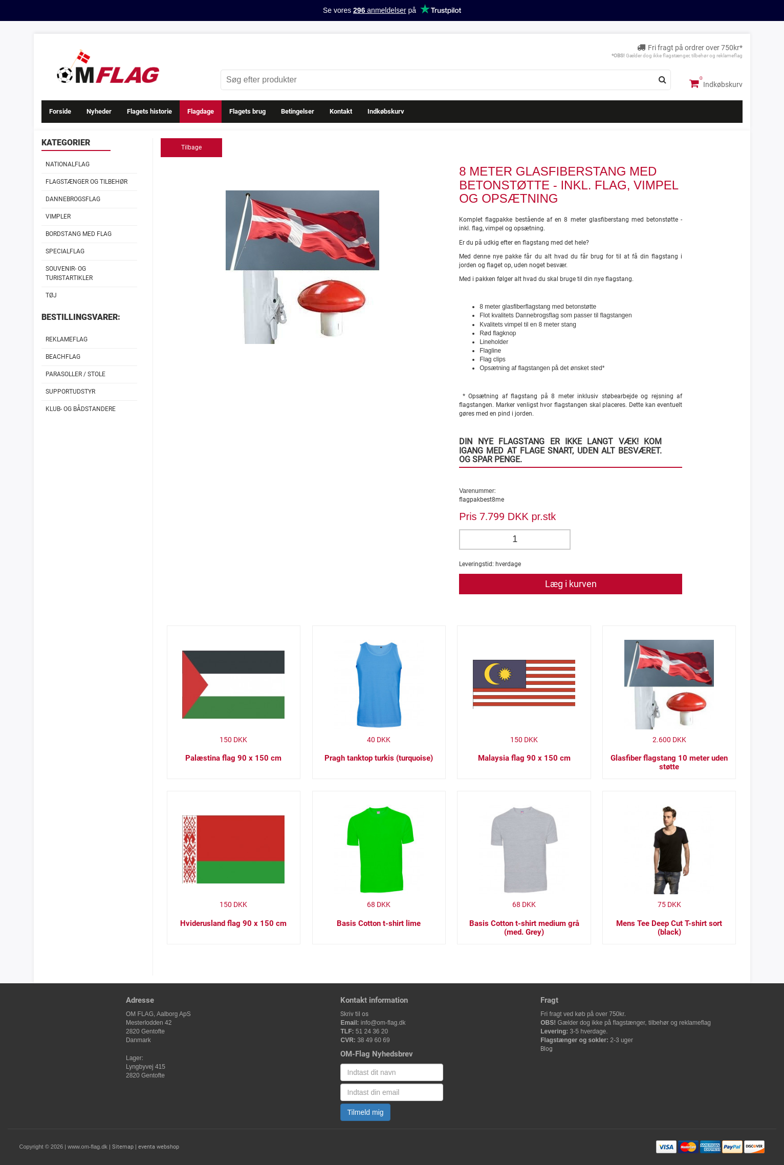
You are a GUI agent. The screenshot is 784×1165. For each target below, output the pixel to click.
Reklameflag (67, 339)
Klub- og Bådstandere (81, 409)
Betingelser (297, 111)
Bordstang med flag (79, 234)
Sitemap (123, 1147)
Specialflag (65, 251)
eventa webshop (158, 1147)
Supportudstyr (70, 391)
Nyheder (99, 111)
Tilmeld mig (365, 1112)
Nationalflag (68, 164)
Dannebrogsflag (73, 199)
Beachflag (63, 356)
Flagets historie (149, 111)
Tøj (51, 295)
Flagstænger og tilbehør (86, 181)
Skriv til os (354, 1014)
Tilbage (191, 147)
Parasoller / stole (75, 374)
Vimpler (58, 216)
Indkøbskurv (716, 83)
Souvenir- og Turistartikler (69, 273)
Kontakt (341, 111)
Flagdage (200, 111)
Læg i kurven (571, 583)
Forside (60, 111)
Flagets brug (247, 111)
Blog (546, 1048)
